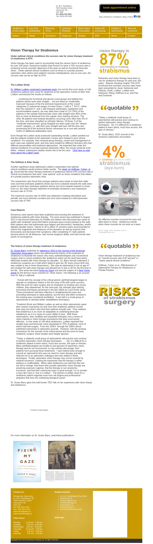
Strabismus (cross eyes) (18, 29)
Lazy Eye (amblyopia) (34, 29)
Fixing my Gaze (46, 270)
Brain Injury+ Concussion (84, 29)
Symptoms (50, 36)
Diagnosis (66, 36)
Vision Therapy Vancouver (32, 6)
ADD (97, 36)
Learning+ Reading (67, 29)
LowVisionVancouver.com (71, 509)
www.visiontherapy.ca (22, 514)
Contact (131, 36)
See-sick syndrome (132, 29)
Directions (108, 17)
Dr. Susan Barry (18, 251)
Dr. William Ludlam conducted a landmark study (34, 89)
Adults (32, 36)
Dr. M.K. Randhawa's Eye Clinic (73, 496)
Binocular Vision (50, 29)
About (114, 36)
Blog (124, 17)
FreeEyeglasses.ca (68, 500)
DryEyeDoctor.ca (67, 507)
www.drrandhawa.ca (22, 511)
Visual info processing (100, 29)
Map (101, 17)
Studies (82, 36)
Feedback (117, 17)
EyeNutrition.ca (66, 505)
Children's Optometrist (117, 29)
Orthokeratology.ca (68, 503)
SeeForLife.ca (66, 498)
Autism (15, 36)
